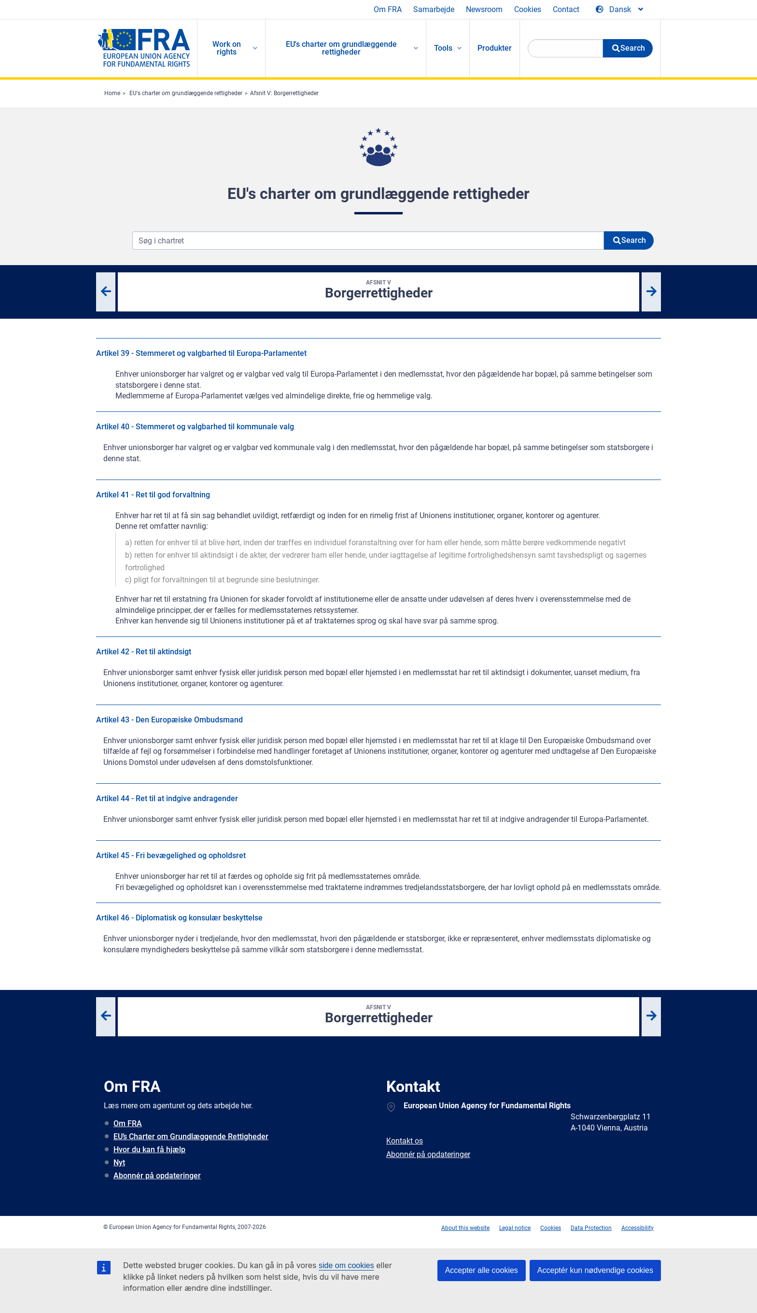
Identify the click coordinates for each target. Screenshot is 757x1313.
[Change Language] (620, 9)
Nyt (119, 1162)
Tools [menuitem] (443, 48)
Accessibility (637, 1228)
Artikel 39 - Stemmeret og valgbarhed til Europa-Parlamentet (201, 353)
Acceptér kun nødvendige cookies (595, 1270)
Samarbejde (433, 9)
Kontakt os (404, 1140)
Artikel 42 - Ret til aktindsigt (143, 651)
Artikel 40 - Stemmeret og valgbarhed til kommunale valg (195, 426)
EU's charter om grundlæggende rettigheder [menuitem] (341, 48)
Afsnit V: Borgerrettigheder (284, 93)
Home (112, 93)
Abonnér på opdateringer (157, 1175)
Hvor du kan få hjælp (149, 1149)
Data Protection (591, 1228)
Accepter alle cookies (481, 1270)
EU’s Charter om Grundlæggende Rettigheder (190, 1136)
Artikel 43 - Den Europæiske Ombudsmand (169, 719)
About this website (465, 1228)
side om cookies (346, 1265)
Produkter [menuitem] (494, 48)
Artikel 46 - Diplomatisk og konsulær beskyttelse (179, 917)
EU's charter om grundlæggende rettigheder (185, 93)
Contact (566, 9)
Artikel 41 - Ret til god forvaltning (153, 494)
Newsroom (484, 9)
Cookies (527, 9)
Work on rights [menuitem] (226, 48)
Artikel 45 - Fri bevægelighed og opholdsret (171, 855)
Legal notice (515, 1228)
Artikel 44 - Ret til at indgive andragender (167, 798)
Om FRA (388, 9)
